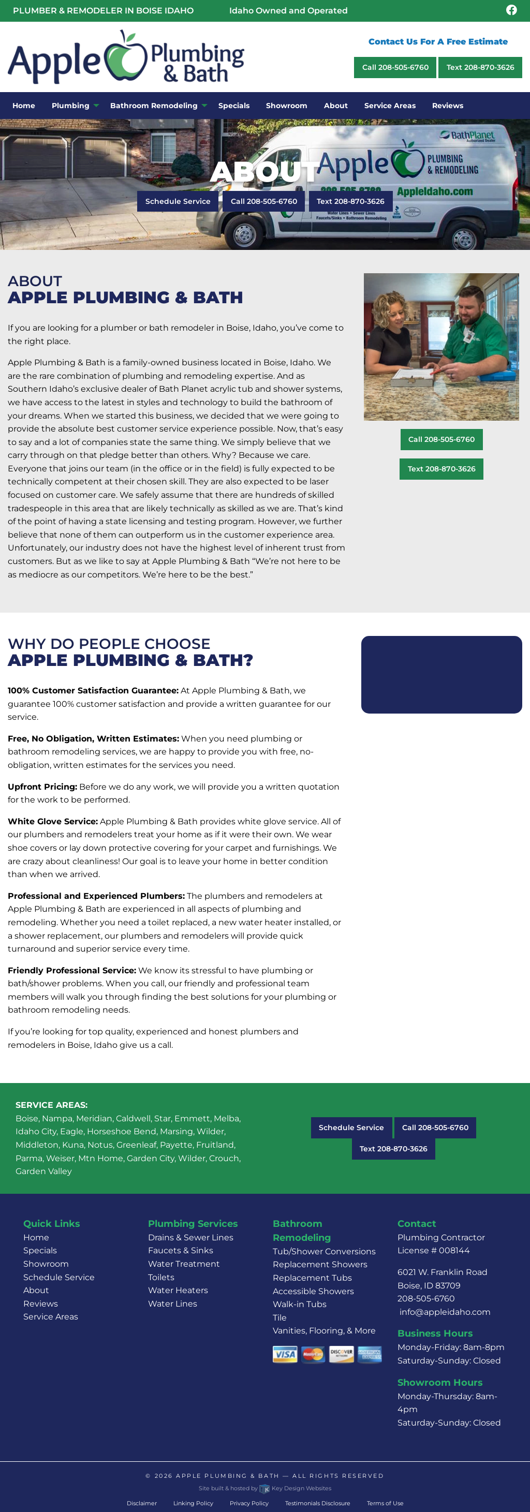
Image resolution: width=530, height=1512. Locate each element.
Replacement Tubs (312, 1278)
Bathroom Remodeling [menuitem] (154, 105)
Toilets (161, 1277)
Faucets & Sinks (180, 1250)
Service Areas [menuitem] (390, 105)
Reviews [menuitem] (447, 105)
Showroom (46, 1264)
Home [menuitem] (23, 105)
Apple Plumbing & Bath (227, 1475)
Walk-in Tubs (300, 1304)
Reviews (40, 1304)
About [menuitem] (336, 105)
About (36, 1290)
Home (36, 1237)
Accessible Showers (313, 1291)
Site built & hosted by (265, 1488)
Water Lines (172, 1304)
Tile (280, 1318)
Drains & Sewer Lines (190, 1237)
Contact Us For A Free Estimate (438, 42)
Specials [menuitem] (233, 105)
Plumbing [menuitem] (71, 105)
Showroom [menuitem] (286, 105)
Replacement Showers (320, 1264)
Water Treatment (184, 1264)
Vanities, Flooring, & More (324, 1331)
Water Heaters (178, 1290)
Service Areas (50, 1317)
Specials (40, 1250)
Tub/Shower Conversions (324, 1251)
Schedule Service (178, 201)
